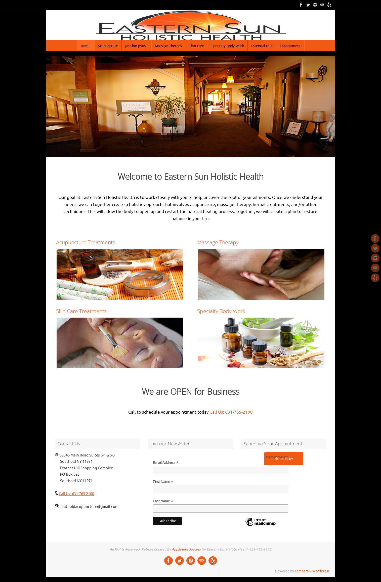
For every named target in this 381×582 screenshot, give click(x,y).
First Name (163, 481)
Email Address (166, 462)
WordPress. (321, 571)
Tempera (302, 571)
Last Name (163, 501)
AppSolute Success (186, 549)
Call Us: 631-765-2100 (231, 412)
